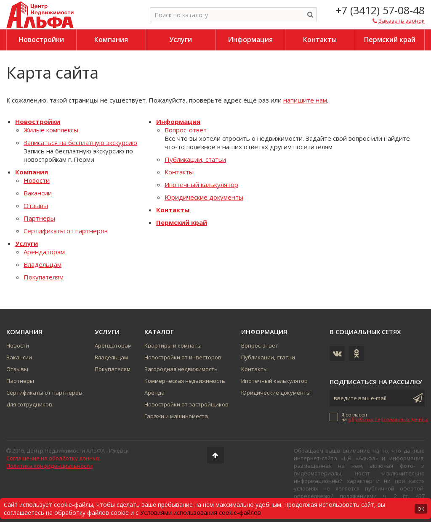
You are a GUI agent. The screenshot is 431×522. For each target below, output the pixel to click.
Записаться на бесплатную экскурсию (80, 142)
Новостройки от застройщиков (186, 404)
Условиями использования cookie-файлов (200, 513)
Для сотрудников (29, 404)
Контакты (179, 172)
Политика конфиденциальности (49, 465)
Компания (31, 172)
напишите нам (305, 100)
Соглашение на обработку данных (53, 458)
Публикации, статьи (195, 159)
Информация (178, 121)
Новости (37, 180)
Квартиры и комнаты (173, 345)
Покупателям (44, 277)
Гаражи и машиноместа (176, 416)
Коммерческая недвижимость (184, 381)
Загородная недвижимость (181, 369)
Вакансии (38, 193)
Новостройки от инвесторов (182, 357)
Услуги (26, 243)
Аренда (154, 392)
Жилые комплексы (51, 130)
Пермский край (181, 222)
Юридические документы (204, 197)
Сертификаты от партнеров (66, 231)
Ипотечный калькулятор (201, 184)
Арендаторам (44, 252)
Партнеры (39, 218)
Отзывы (36, 205)
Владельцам (42, 264)
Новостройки (37, 121)
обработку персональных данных (388, 419)
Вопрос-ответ (186, 130)
